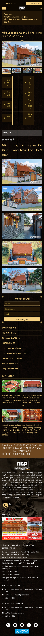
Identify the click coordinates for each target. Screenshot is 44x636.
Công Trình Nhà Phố (10, 369)
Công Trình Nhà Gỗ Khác (11, 348)
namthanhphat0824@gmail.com (16, 595)
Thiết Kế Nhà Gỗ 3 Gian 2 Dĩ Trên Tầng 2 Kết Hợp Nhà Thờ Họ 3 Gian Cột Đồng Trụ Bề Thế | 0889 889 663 (11, 430)
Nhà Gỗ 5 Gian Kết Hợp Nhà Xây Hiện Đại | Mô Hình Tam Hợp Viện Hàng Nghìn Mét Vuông (11, 399)
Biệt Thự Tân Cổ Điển (10, 363)
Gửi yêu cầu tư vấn (34, 3)
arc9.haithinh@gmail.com (14, 613)
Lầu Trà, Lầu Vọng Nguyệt (12, 358)
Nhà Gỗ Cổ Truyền (9, 333)
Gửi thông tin (22, 319)
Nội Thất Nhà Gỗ (8, 343)
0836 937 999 (10, 3)
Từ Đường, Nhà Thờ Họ (11, 338)
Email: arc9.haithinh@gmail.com (14, 557)
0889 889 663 (14, 575)
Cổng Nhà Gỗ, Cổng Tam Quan (14, 353)
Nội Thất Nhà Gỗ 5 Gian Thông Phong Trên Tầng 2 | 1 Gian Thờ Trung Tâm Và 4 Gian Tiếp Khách (32, 429)
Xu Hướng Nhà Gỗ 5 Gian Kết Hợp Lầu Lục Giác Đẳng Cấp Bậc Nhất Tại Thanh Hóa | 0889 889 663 (32, 400)
